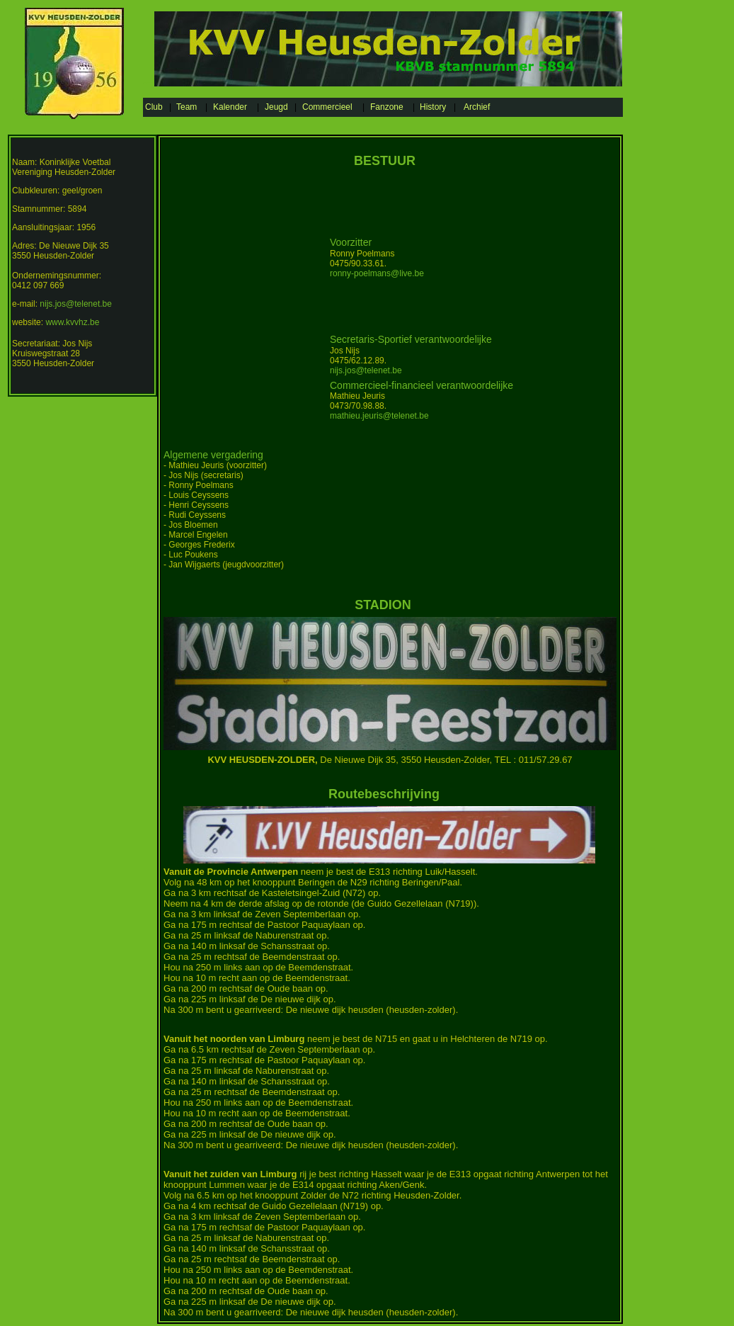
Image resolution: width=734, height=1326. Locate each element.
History (433, 107)
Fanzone (386, 107)
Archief (477, 107)
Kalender (230, 107)
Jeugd (276, 107)
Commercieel (327, 107)
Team (186, 107)
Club (154, 107)
